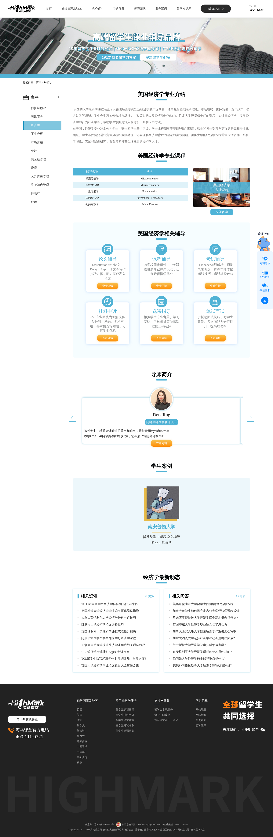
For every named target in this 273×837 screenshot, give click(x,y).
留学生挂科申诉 (125, 714)
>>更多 (149, 596)
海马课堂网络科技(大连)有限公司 (107, 829)
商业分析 (37, 133)
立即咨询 (222, 212)
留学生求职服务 (163, 709)
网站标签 (201, 714)
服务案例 (161, 8)
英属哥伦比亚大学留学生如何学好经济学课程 (203, 604)
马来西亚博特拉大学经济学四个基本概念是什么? (205, 617)
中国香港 (82, 746)
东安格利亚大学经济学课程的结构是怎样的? (202, 651)
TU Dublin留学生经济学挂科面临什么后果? (109, 604)
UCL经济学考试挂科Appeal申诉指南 (105, 651)
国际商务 (37, 116)
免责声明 (201, 720)
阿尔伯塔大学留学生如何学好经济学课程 (108, 638)
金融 (34, 202)
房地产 (35, 193)
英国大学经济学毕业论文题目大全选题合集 (110, 665)
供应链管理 (38, 159)
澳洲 (79, 720)
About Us (216, 8)
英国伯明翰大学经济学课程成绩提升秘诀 (108, 631)
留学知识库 (184, 8)
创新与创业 (38, 108)
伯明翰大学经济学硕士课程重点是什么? (199, 658)
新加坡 (81, 730)
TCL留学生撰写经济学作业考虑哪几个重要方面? (113, 658)
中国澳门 (82, 752)
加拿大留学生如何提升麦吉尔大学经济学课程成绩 (206, 610)
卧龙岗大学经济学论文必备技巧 (102, 624)
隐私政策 (201, 725)
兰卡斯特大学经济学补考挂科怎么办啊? (199, 645)
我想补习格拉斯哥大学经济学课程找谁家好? (202, 665)
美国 (79, 714)
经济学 (35, 125)
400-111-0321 (29, 736)
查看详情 (107, 285)
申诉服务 (118, 8)
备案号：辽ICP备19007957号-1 (100, 824)
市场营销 (37, 142)
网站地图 (201, 709)
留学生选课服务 (125, 730)
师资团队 (140, 8)
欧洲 (79, 762)
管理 (34, 167)
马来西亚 (82, 741)
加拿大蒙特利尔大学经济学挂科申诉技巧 (108, 617)
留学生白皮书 (162, 714)
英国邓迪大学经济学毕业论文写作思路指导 (110, 610)
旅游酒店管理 (40, 184)
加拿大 (81, 725)
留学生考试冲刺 (125, 725)
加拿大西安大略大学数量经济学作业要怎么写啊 (204, 631)
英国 (79, 709)
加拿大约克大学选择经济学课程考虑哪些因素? (204, 638)
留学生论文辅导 (125, 720)
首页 (49, 8)
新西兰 (81, 736)
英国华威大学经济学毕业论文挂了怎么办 (200, 624)
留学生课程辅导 (125, 709)
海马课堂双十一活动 (166, 720)
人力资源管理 (40, 176)
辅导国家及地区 (72, 8)
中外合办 (82, 757)
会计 (34, 150)
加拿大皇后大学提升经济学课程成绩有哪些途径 (113, 645)
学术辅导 (97, 8)
